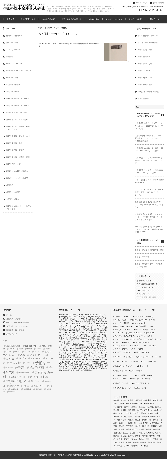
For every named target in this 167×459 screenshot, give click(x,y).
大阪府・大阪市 (12, 199)
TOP (40, 28)
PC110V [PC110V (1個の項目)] (37, 351)
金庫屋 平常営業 (142, 257)
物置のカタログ (12, 43)
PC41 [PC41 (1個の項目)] (44, 346)
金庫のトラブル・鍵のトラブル (18, 71)
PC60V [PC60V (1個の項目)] (39, 349)
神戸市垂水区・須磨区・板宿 (18, 157)
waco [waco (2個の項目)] (13, 355)
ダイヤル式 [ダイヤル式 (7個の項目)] (36, 358)
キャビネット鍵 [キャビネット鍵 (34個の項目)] (39, 355)
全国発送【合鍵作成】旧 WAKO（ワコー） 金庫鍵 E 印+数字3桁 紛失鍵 (149, 204)
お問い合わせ (153, 19)
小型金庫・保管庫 (13, 85)
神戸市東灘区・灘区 (14, 143)
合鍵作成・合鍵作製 (14, 36)
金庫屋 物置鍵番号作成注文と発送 (149, 250)
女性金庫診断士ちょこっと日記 (148, 241)
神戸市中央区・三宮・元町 (17, 120)
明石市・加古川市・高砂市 (17, 171)
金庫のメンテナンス (146, 71)
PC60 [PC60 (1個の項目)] (21, 349)
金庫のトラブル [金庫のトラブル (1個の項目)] (39, 386)
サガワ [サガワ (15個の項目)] (22, 358)
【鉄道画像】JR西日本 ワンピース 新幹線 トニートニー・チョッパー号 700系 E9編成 (149, 138)
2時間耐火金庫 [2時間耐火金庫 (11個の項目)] (13, 346)
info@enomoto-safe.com (146, 297)
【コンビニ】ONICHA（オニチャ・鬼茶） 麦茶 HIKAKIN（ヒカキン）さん (149, 192)
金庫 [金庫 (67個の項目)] (26, 386)
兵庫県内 (9, 185)
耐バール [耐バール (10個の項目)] (35, 381)
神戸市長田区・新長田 (15, 150)
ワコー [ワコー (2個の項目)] (27, 363)
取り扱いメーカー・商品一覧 (18, 322)
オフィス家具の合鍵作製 (71, 19)
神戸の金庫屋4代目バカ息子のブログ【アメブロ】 (148, 114)
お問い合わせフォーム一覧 (148, 36)
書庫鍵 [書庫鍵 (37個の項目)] (34, 376)
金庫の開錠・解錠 (28, 19)
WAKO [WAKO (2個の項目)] (22, 355)
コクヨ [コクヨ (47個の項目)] (10, 358)
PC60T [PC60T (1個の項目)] (29, 349)
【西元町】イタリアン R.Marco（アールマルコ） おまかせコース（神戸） (149, 160)
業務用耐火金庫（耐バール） (18, 99)
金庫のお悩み (93, 19)
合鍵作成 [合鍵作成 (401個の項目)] (36, 368)
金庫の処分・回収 (145, 78)
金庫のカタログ (135, 19)
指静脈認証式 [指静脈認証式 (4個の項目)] (24, 372)
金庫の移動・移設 (145, 85)
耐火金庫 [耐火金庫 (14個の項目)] (14, 386)
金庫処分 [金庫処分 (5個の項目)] (15, 389)
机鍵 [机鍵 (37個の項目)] (45, 376)
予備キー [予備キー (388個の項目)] (42, 363)
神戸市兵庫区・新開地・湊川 (18, 136)
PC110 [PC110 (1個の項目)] (17, 351)
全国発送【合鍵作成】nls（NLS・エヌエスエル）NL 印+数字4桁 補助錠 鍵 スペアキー (149, 229)
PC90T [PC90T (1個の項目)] (48, 349)
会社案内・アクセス (14, 319)
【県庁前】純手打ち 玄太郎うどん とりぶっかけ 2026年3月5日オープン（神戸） (149, 126)
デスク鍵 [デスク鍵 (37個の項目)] (15, 362)
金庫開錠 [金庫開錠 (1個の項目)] (12, 391)
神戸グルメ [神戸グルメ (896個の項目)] (16, 381)
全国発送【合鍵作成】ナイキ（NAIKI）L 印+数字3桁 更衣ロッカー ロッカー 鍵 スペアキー (149, 217)
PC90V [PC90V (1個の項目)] (8, 351)
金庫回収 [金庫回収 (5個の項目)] (27, 389)
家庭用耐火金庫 (12, 92)
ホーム (9, 315)
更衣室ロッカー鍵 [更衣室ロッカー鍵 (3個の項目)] (18, 377)
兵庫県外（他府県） (14, 192)
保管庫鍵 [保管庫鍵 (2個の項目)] (9, 368)
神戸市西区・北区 (13, 164)
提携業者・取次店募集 (15, 330)
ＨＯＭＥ (10, 19)
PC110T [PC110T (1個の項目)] (27, 351)
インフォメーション (14, 50)
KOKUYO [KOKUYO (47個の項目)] (31, 346)
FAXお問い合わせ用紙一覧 (148, 92)
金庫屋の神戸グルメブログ (17, 112)
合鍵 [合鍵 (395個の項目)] (21, 368)
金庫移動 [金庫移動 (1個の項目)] (39, 389)
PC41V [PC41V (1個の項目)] (12, 349)
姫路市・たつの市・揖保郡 (17, 178)
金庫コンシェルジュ (114, 19)
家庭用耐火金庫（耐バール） (18, 106)
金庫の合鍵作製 (48, 19)
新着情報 (9, 57)
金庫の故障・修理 (145, 64)
